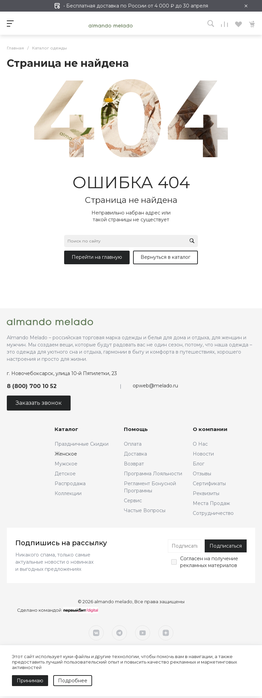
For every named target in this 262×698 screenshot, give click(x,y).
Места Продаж (211, 503)
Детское (65, 474)
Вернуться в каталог (165, 257)
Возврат (134, 464)
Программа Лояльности (153, 474)
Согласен (191, 558)
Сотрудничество (213, 513)
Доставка (135, 454)
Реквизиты (206, 493)
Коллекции (68, 493)
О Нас (200, 444)
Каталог (66, 429)
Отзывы (202, 474)
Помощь (136, 429)
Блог (198, 464)
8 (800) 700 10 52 (32, 386)
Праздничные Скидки (81, 444)
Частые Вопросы (144, 510)
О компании (210, 429)
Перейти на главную (97, 257)
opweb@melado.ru (155, 386)
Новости (203, 454)
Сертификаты (209, 483)
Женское (66, 454)
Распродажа (70, 483)
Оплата (133, 444)
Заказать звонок (39, 403)
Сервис (133, 500)
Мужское (66, 464)
